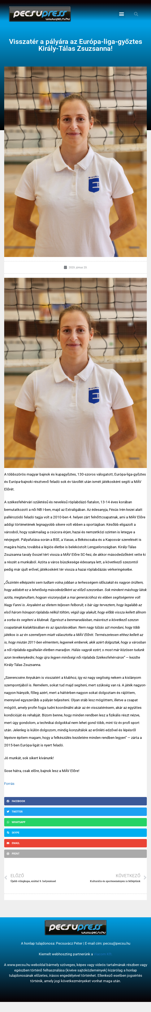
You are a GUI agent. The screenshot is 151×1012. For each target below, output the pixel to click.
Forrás (9, 783)
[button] (122, 14)
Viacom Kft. (103, 954)
